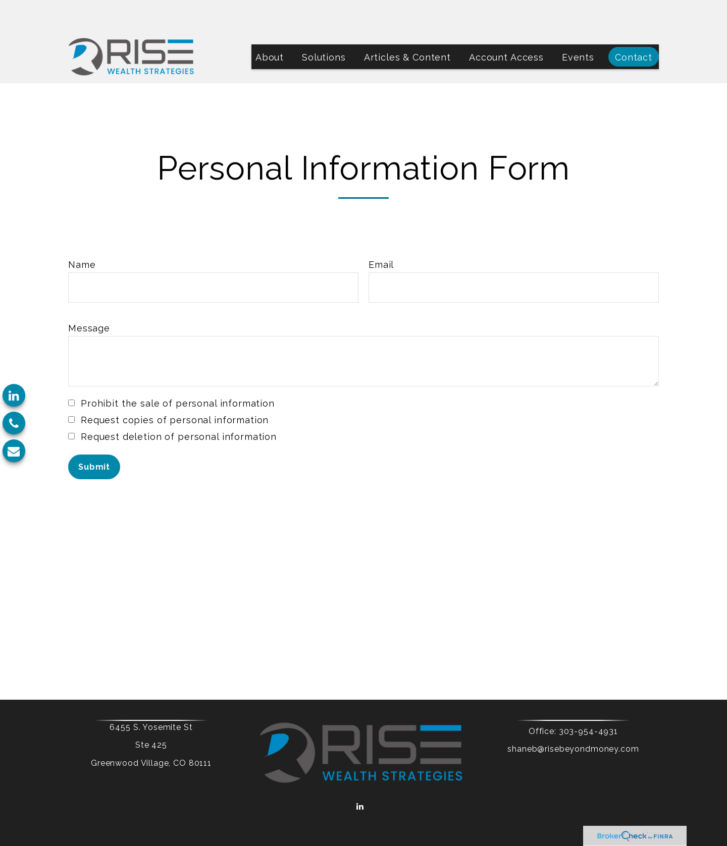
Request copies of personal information (175, 389)
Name (81, 234)
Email (381, 234)
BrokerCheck (463, 805)
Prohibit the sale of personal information (178, 373)
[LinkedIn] (14, 395)
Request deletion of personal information (179, 406)
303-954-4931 (571, 701)
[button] (269, 26)
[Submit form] (94, 436)
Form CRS (401, 788)
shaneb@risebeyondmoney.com (556, 718)
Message (89, 298)
